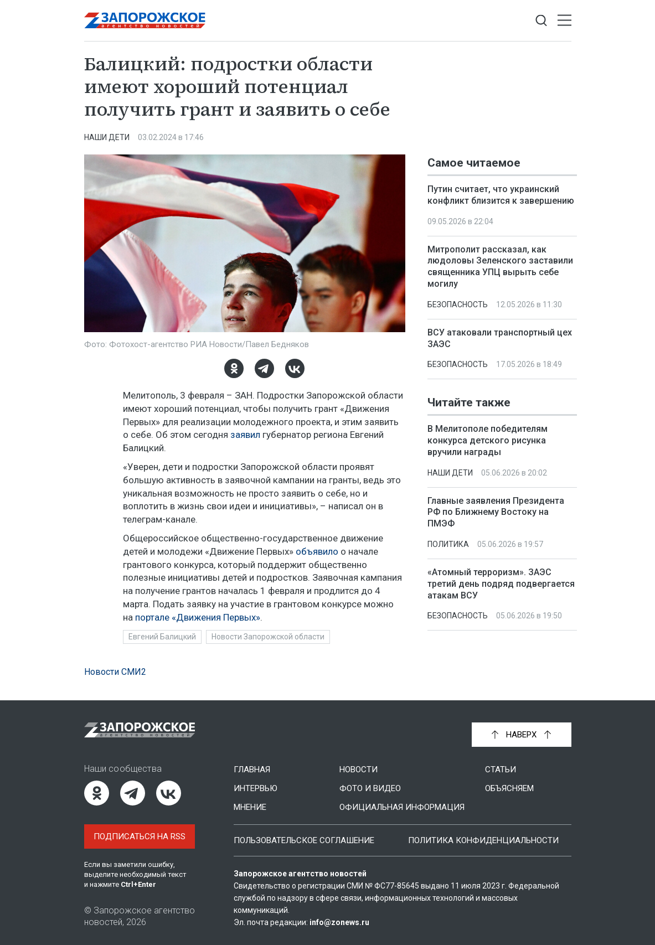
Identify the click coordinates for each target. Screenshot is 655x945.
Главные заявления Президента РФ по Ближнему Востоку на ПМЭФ (495, 512)
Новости (358, 769)
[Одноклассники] (233, 368)
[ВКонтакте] (294, 368)
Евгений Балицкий (162, 636)
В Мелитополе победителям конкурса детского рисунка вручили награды (487, 441)
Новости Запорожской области (268, 636)
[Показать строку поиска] (541, 20)
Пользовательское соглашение (304, 840)
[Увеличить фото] (244, 242)
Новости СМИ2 (115, 672)
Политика (448, 544)
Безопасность (457, 304)
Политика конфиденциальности (483, 840)
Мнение (250, 807)
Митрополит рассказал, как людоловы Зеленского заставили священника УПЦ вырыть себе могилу (500, 266)
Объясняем (509, 788)
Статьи (500, 769)
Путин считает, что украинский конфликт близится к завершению (500, 195)
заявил (245, 434)
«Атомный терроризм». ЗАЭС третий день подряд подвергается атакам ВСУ (501, 584)
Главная (252, 769)
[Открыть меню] (564, 20)
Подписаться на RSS (139, 836)
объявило (317, 551)
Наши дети (107, 137)
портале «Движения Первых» (197, 617)
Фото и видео (370, 788)
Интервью (255, 788)
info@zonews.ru (339, 922)
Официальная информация (402, 807)
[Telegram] (264, 368)
